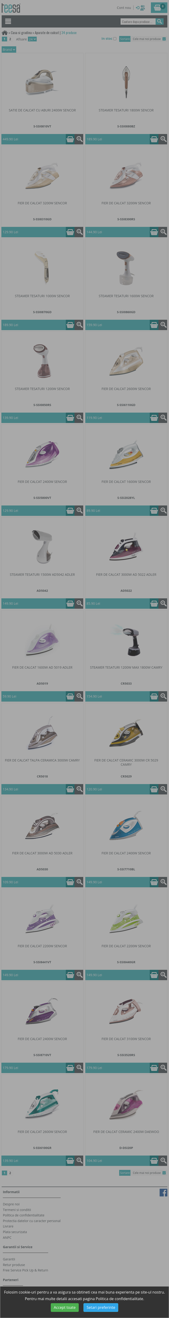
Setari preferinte (100, 1307)
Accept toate (65, 1307)
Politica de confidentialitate (119, 1298)
